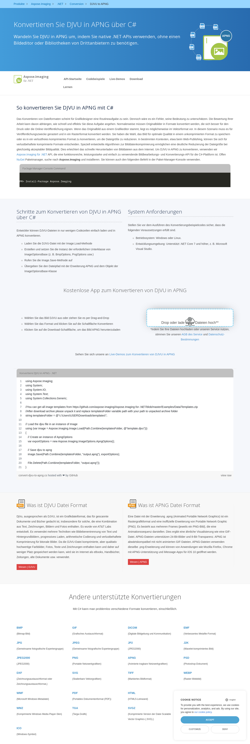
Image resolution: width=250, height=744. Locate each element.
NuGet (20, 159)
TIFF (131, 666)
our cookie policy (203, 712)
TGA (75, 701)
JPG (19, 636)
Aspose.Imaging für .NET (32, 154)
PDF (75, 686)
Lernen (67, 87)
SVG (75, 666)
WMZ (20, 701)
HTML (132, 686)
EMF (186, 621)
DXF (19, 666)
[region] (125, 424)
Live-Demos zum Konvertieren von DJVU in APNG (142, 354)
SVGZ (131, 701)
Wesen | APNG (138, 559)
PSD (186, 651)
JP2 (130, 636)
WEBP (188, 666)
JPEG (75, 636)
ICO (19, 721)
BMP (20, 621)
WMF (20, 686)
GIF (74, 621)
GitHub (73, 475)
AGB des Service (192, 334)
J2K (186, 636)
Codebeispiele (95, 79)
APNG (132, 651)
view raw (226, 475)
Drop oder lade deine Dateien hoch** (190, 322)
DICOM (132, 621)
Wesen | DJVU (27, 564)
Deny (225, 729)
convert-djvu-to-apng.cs (33, 475)
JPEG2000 (23, 651)
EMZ (186, 686)
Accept (210, 720)
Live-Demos (117, 79)
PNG (75, 651)
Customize (195, 729)
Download (136, 79)
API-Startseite (73, 79)
